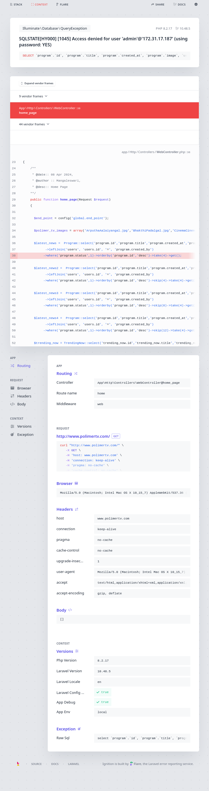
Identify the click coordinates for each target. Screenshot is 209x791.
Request (16, 380)
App (13, 358)
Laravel (73, 764)
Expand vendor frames (37, 83)
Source (36, 764)
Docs (54, 764)
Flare (135, 764)
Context (16, 418)
